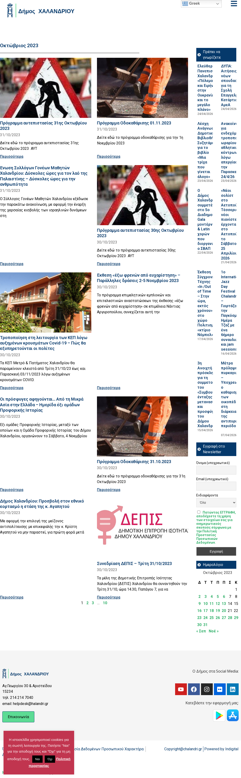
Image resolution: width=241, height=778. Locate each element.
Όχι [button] (50, 759)
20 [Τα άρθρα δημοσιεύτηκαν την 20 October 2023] (224, 610)
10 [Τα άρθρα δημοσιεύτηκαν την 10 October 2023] (205, 603)
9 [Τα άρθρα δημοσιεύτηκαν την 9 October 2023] (199, 603)
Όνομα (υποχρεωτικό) (213, 463)
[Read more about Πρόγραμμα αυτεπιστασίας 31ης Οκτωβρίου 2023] (45, 88)
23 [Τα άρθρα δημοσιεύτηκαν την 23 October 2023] (199, 617)
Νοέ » (214, 631)
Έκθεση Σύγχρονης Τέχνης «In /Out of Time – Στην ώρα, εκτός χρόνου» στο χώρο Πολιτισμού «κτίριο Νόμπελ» (207, 303)
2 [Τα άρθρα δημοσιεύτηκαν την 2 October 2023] (199, 596)
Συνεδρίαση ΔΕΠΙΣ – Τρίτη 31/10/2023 (134, 563)
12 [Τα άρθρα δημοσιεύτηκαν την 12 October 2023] (218, 603)
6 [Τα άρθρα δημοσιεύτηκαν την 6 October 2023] (224, 596)
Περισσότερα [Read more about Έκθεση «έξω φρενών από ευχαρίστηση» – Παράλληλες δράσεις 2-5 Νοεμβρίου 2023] (108, 388)
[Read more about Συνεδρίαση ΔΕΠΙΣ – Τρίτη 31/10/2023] (142, 528)
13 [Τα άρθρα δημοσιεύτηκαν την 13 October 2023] (224, 603)
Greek (191, 4)
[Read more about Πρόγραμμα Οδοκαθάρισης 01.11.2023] (142, 88)
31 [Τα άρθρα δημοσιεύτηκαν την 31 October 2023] (205, 625)
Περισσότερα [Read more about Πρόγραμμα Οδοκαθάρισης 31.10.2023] (108, 490)
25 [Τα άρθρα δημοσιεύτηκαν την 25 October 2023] (211, 617)
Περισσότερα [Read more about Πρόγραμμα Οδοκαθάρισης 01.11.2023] (108, 156)
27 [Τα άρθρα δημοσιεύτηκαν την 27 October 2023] (224, 617)
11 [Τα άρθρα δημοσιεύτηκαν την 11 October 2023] (211, 603)
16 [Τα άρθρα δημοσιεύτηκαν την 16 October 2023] (199, 610)
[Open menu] (233, 3)
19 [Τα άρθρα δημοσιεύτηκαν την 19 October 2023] (218, 610)
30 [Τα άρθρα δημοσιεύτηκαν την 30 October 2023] (199, 625)
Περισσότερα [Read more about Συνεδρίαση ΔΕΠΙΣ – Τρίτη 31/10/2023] (108, 597)
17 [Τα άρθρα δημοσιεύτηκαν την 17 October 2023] (205, 610)
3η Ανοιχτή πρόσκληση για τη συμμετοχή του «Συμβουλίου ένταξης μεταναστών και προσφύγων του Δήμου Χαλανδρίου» (208, 394)
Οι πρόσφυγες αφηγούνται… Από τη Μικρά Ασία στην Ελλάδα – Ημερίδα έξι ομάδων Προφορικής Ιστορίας (41, 404)
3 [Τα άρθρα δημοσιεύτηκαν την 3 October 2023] (206, 596)
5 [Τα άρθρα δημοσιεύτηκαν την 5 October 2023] (218, 596)
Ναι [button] (37, 759)
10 (105, 603)
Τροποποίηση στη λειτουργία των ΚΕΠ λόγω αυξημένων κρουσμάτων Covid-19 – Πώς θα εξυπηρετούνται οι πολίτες (43, 343)
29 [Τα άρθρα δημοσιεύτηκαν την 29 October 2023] (236, 617)
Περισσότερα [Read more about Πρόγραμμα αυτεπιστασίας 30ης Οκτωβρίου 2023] (108, 264)
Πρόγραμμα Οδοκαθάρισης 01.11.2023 (134, 122)
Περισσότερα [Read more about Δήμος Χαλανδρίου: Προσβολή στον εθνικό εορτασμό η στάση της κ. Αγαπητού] (11, 597)
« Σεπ (201, 631)
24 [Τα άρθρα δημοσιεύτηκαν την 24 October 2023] (205, 617)
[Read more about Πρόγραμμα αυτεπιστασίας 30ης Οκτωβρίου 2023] (142, 195)
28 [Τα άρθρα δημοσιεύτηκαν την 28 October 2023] (230, 617)
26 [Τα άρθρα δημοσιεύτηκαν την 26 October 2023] (218, 617)
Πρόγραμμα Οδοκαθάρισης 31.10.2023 (134, 461)
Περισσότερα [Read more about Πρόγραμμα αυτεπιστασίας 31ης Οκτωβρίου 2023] (11, 156)
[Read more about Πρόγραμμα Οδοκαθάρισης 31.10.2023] (142, 426)
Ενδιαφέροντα (207, 495)
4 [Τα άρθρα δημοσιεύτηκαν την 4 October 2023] (212, 596)
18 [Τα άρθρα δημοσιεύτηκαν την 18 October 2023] (211, 610)
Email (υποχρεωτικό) (212, 479)
